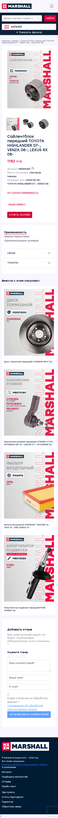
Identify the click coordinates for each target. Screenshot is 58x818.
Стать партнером (12, 797)
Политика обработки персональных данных (24, 765)
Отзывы (6, 782)
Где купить (8, 792)
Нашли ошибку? (17, 204)
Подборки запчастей (15, 777)
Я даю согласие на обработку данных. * (27, 700)
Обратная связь (11, 807)
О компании (9, 767)
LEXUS (11, 253)
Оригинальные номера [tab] (21, 240)
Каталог (16, 26)
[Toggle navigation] (51, 6)
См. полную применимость (22, 193)
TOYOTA (12, 262)
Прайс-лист (9, 786)
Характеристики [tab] (16, 236)
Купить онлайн (19, 214)
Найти (50, 18)
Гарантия (7, 802)
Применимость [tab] (15, 232)
